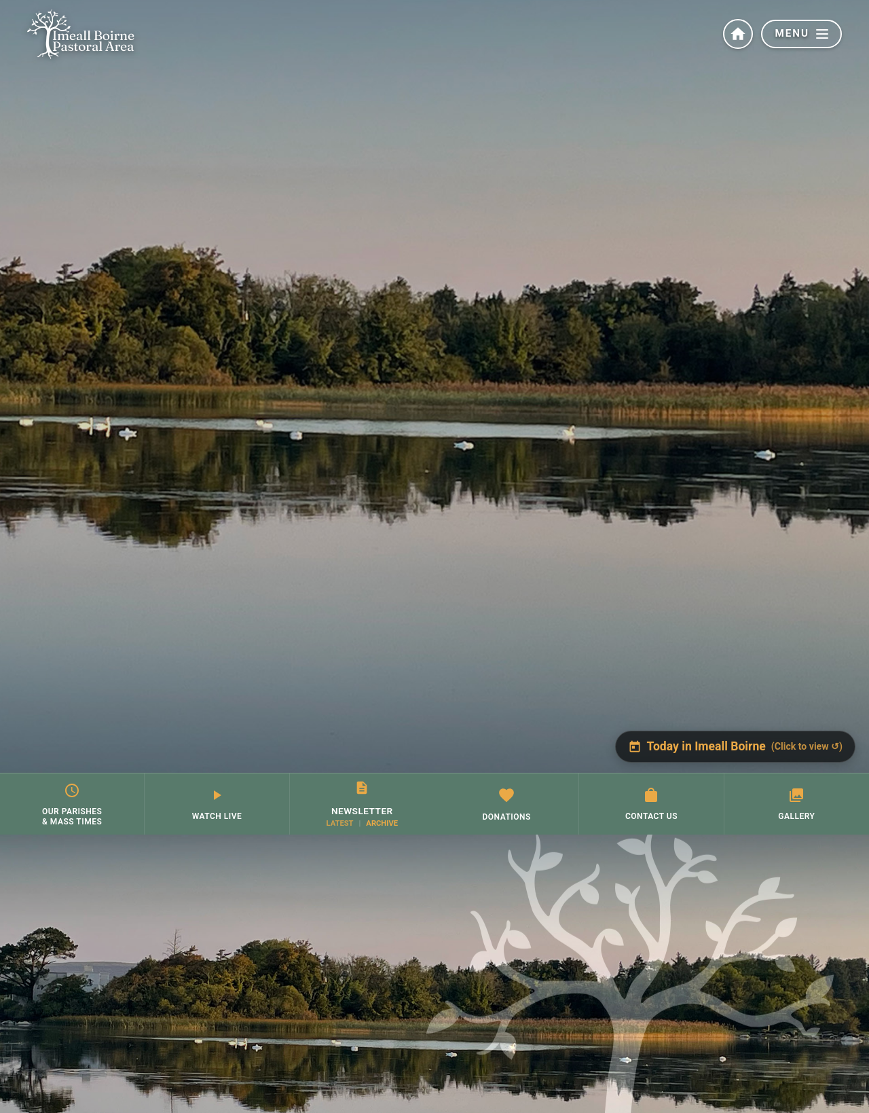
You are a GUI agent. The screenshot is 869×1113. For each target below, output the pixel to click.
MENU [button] (801, 33)
